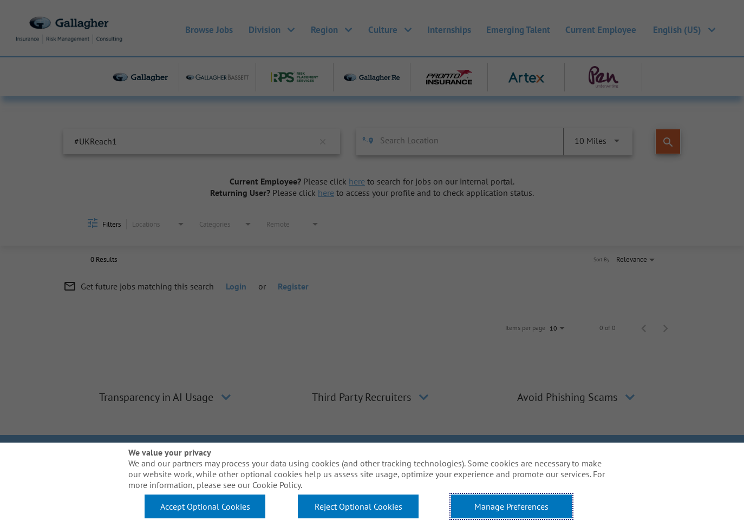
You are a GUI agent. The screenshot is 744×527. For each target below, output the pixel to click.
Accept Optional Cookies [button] (205, 506)
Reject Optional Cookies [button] (358, 506)
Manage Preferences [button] (511, 506)
